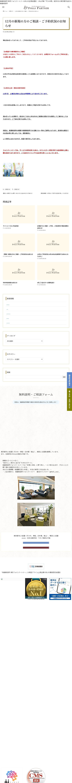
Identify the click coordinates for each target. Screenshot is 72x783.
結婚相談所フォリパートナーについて (17, 682)
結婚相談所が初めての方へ (13, 686)
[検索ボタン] (69, 7)
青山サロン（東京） (10, 768)
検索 (8, 378)
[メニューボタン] (3, 7)
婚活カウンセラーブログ (12, 752)
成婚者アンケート (10, 727)
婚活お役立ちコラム (10, 749)
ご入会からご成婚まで (11, 689)
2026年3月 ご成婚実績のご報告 (17, 312)
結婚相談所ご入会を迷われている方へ (16, 705)
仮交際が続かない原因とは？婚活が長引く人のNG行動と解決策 (28, 307)
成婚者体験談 (8, 724)
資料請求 (7, 739)
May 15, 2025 (63, 477)
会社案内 (29, 677)
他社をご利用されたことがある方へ (16, 708)
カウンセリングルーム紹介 (13, 701)
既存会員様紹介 (9, 695)
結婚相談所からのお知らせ (13, 746)
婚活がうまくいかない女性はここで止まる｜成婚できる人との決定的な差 (32, 328)
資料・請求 (36, 556)
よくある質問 (8, 730)
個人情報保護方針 (40, 677)
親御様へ (7, 711)
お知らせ (17, 31)
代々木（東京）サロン (11, 758)
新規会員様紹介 (9, 698)
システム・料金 (9, 717)
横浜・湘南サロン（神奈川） (13, 771)
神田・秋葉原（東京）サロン (13, 761)
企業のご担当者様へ (10, 733)
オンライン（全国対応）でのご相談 (16, 774)
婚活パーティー (9, 692)
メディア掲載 (8, 755)
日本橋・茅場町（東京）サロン (14, 765)
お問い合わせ (8, 736)
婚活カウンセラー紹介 (11, 720)
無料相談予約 (36, 549)
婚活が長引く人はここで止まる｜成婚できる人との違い (26, 323)
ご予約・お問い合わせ (69, 400)
